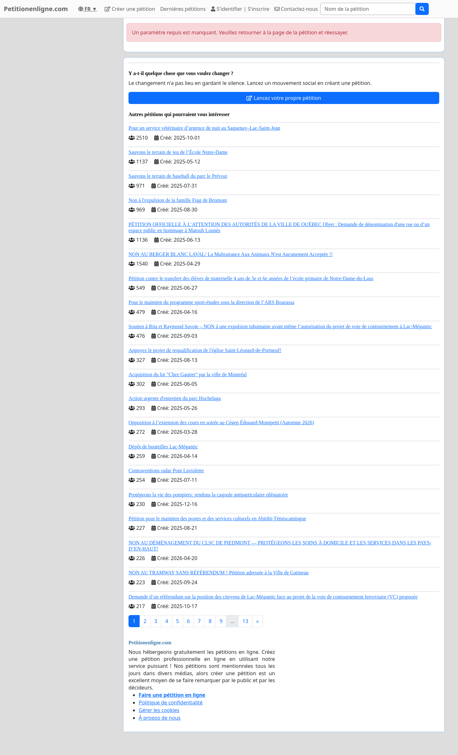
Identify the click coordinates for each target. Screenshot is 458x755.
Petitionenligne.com (36, 8)
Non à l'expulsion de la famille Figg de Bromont (177, 200)
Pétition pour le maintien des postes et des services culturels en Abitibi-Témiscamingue (217, 518)
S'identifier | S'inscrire (240, 8)
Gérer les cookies (159, 710)
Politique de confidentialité (171, 702)
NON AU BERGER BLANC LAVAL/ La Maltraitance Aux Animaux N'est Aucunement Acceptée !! (230, 254)
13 (245, 621)
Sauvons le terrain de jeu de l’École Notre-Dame (177, 152)
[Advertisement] (61, 113)
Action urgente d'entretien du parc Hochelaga (174, 398)
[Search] (368, 9)
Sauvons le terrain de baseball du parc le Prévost (177, 176)
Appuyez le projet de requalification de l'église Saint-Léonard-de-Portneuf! (204, 350)
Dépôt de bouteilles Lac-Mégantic (163, 446)
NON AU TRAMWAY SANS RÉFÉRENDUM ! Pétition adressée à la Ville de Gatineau (218, 572)
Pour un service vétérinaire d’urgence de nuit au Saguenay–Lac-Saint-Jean (204, 128)
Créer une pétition (130, 8)
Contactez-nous (296, 8)
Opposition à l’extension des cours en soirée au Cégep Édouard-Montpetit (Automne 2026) (221, 422)
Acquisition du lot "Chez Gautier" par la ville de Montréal (187, 374)
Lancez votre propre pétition (283, 97)
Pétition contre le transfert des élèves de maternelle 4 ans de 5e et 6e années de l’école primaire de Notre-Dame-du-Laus (250, 278)
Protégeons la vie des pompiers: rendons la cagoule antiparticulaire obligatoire (208, 494)
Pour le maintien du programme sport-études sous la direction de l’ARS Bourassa (211, 302)
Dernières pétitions (183, 8)
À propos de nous (160, 717)
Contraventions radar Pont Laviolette (166, 470)
